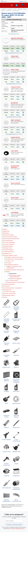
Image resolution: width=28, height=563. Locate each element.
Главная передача (8, 249)
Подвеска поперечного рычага (15, 257)
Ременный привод (9, 235)
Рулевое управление (9, 284)
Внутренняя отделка (9, 295)
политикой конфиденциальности (17, 528)
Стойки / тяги (10, 261)
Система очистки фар (9, 291)
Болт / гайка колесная (12, 280)
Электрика (6, 286)
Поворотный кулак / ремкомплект (15, 269)
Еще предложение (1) (14, 83)
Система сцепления (9, 244)
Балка (8, 271)
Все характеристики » (14, 34)
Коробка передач (8, 246)
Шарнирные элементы (12, 264)
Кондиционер (7, 289)
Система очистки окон (10, 293)
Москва (5, 1)
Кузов (5, 229)
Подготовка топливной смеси (11, 238)
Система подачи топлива (10, 236)
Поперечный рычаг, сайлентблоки (16, 282)
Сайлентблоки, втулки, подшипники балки (15, 276)
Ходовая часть (7, 253)
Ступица (9, 262)
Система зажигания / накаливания (13, 288)
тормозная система (9, 251)
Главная (3, 9)
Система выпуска (8, 240)
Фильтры (6, 233)
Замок (5, 297)
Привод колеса (8, 248)
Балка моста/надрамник (16, 278)
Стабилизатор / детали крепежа (15, 259)
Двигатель (6, 231)
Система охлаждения (9, 242)
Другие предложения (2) (14, 53)
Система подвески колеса (10, 255)
